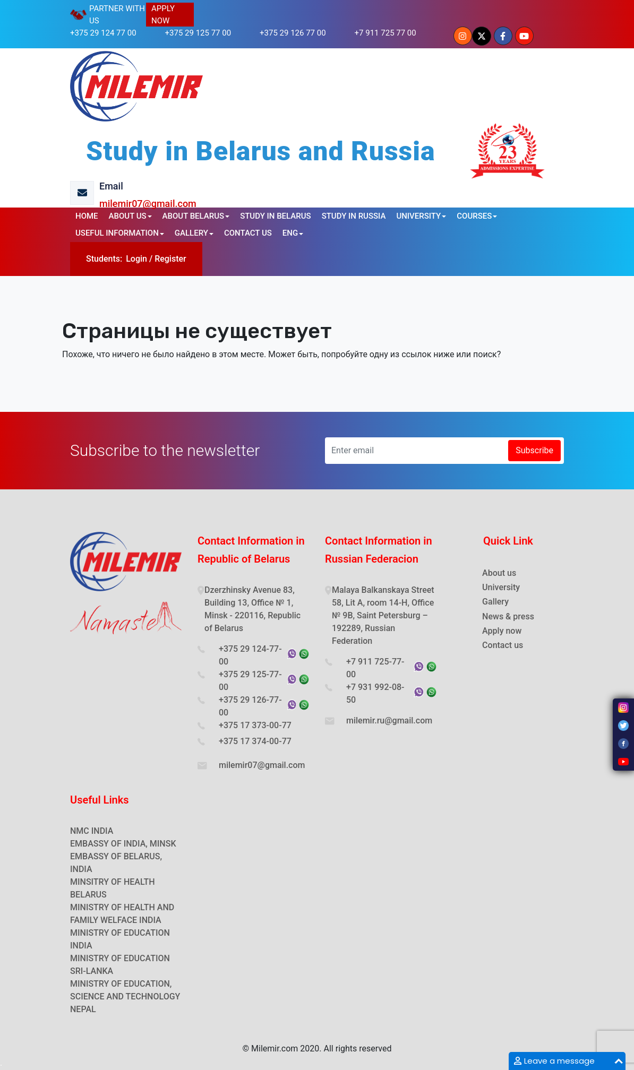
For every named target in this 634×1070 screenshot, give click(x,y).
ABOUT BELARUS (193, 216)
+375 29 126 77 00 (293, 33)
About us (499, 573)
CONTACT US (248, 233)
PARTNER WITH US (117, 14)
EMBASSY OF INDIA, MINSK (123, 844)
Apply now (501, 631)
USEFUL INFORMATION (117, 233)
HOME (86, 216)
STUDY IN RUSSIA (354, 216)
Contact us (502, 645)
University (501, 587)
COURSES (474, 216)
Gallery (495, 602)
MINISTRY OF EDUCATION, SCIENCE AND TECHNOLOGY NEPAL (125, 996)
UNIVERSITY (418, 216)
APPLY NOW (163, 14)
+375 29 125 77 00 (198, 33)
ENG (290, 233)
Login (136, 259)
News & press (508, 616)
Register (170, 259)
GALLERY (191, 233)
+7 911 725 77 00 (385, 33)
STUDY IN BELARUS (275, 216)
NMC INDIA (91, 831)
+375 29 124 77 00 (103, 33)
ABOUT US (128, 216)
